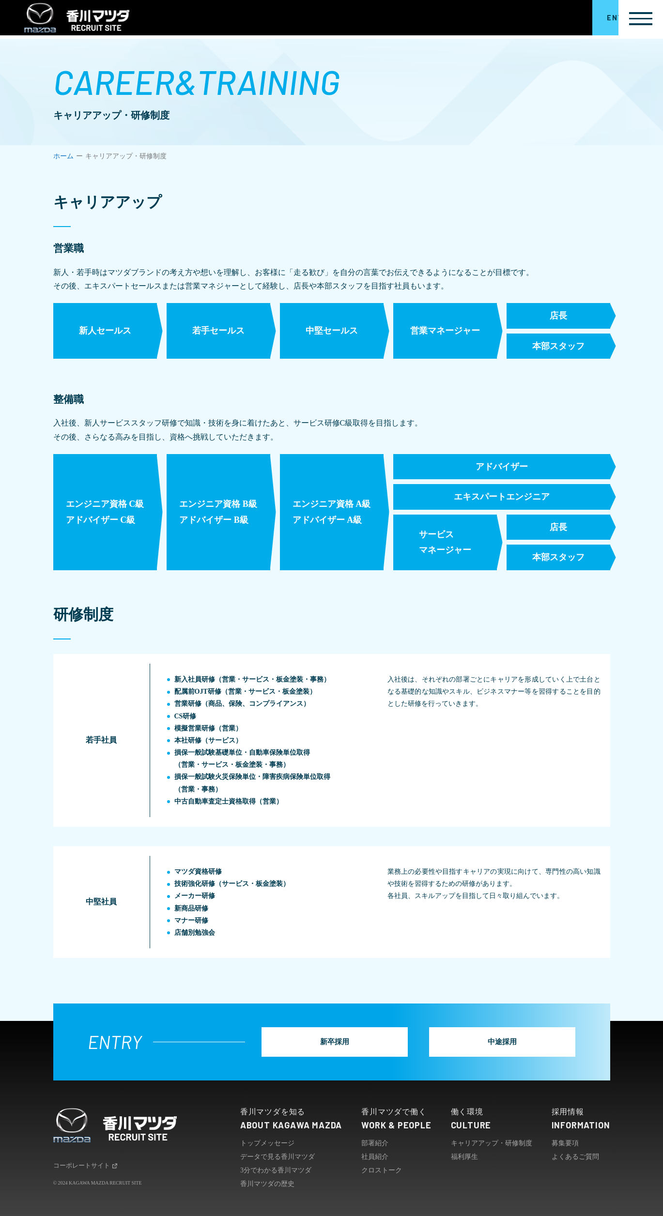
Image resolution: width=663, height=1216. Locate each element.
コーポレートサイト (88, 1166)
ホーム (63, 156)
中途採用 (497, 1041)
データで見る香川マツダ (277, 1156)
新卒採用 (339, 1041)
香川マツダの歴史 (267, 1183)
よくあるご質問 (575, 1156)
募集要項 (565, 1142)
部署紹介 (374, 1142)
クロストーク (381, 1169)
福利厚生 (464, 1156)
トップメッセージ (267, 1142)
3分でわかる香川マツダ (275, 1169)
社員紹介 (374, 1156)
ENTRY (585, 19)
